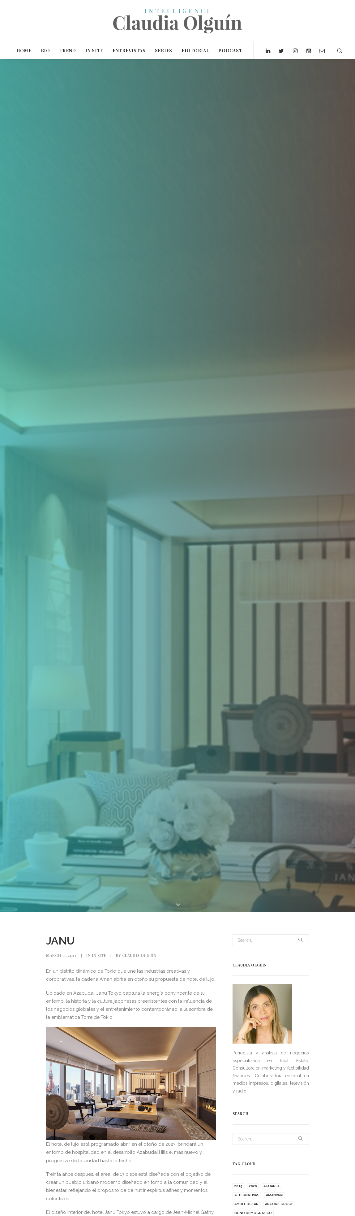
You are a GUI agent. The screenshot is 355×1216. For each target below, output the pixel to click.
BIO (45, 51)
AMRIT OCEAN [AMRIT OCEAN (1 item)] (246, 1204)
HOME (24, 51)
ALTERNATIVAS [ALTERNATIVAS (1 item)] (246, 1195)
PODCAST (230, 51)
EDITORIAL (195, 51)
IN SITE (94, 51)
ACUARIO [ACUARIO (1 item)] (271, 1186)
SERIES (163, 51)
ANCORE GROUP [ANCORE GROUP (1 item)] (279, 1204)
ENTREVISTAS (129, 51)
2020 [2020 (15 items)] (253, 1186)
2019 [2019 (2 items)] (238, 1186)
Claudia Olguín (139, 955)
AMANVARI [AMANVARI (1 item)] (274, 1195)
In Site (99, 955)
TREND (67, 51)
